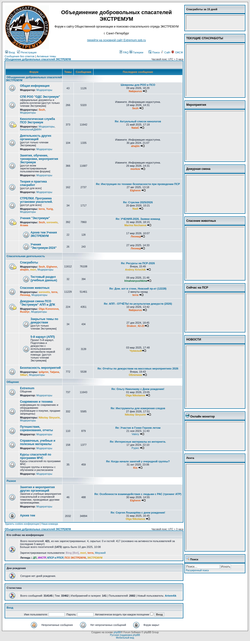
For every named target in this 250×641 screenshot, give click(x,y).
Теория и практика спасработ (33, 183)
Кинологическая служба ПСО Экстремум (37, 120)
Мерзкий (100, 552)
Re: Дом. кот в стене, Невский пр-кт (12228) (138, 288)
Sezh (42, 109)
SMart (24, 374)
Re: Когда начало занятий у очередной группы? (138, 461)
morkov (135, 168)
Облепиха (135, 374)
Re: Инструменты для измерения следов (138, 408)
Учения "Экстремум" (35, 218)
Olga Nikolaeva (135, 395)
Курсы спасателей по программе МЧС (35, 456)
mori (33, 269)
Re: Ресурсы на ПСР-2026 (138, 263)
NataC (135, 127)
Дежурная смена (198, 169)
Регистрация (26, 52)
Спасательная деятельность (26, 256)
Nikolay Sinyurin (49, 417)
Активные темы (46, 56)
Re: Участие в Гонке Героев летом (137, 427)
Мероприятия (196, 105)
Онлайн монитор (202, 416)
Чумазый (136, 350)
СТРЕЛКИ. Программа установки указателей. (36, 200)
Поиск (154, 52)
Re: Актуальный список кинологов (138, 121)
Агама (24, 225)
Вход (10, 52)
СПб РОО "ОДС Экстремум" (40, 96)
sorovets (52, 222)
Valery (135, 434)
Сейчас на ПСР (197, 287)
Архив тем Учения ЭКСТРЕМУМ (44, 234)
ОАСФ (177, 52)
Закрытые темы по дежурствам (44, 320)
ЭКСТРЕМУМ (94, 557)
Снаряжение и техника (36, 401)
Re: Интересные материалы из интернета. (138, 441)
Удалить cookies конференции (22, 524)
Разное (11, 480)
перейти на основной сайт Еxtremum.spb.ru (116, 40)
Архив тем (27, 515)
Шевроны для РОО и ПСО (138, 84)
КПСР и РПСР (55, 557)
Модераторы (44, 89)
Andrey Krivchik (135, 269)
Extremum (27, 388)
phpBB (117, 632)
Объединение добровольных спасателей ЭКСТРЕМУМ (38, 59)
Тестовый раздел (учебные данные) (44, 278)
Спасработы (29, 262)
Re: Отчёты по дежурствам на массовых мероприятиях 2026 (137, 368)
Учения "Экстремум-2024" (44, 246)
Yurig (49, 208)
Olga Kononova (48, 308)
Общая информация (35, 85)
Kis (135, 467)
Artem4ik (170, 595)
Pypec (135, 448)
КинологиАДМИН (30, 129)
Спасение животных (35, 288)
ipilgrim (43, 371)
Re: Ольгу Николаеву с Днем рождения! (138, 389)
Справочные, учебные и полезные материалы (37, 442)
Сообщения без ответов (19, 56)
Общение (13, 381)
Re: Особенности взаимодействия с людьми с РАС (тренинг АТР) (137, 494)
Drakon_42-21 (136, 325)
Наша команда (49, 524)
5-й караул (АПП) (43, 337)
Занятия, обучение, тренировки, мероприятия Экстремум (39, 159)
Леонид (136, 236)
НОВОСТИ (193, 339)
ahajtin (135, 146)
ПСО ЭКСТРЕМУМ (75, 557)
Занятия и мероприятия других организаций (37, 489)
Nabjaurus (135, 91)
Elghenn (135, 190)
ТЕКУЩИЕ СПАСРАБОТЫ (204, 38)
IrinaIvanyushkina (135, 280)
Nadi (135, 208)
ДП (34, 557)
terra (41, 208)
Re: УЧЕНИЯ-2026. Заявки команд (138, 218)
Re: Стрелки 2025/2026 (138, 202)
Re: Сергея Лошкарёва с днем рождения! (138, 512)
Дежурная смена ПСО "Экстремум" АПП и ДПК (37, 303)
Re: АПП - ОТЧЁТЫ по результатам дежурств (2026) (138, 303)
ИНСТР (42, 557)
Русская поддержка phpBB (125, 635)
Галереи (136, 52)
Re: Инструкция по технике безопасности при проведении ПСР (138, 184)
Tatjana (54, 371)
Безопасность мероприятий (40, 367)
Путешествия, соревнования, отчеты (36, 428)
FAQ (123, 52)
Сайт (165, 52)
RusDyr (25, 311)
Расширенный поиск (197, 570)
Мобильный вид (125, 637)
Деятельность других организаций (35, 137)
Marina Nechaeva (135, 225)
